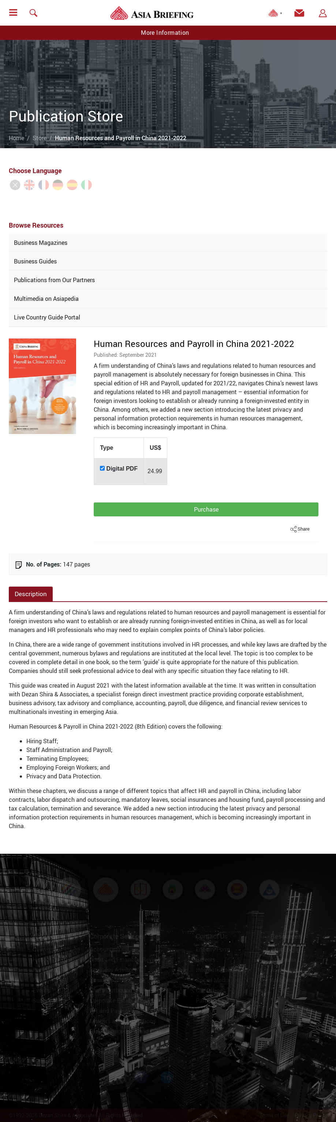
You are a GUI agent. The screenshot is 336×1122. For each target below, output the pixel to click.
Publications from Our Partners (54, 280)
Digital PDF (122, 468)
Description (31, 594)
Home (16, 138)
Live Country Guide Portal (47, 317)
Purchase (206, 509)
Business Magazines (40, 243)
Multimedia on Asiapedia (46, 299)
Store (39, 138)
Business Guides (35, 261)
